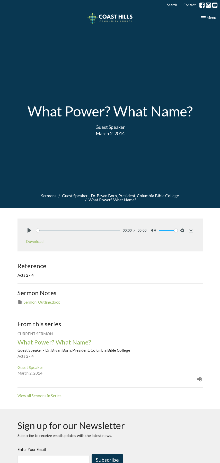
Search (172, 5)
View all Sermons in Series (39, 395)
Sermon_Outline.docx (38, 301)
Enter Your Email (31, 449)
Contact (189, 5)
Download (34, 241)
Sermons (48, 195)
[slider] (78, 230)
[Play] (29, 230)
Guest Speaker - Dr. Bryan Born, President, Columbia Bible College (120, 195)
